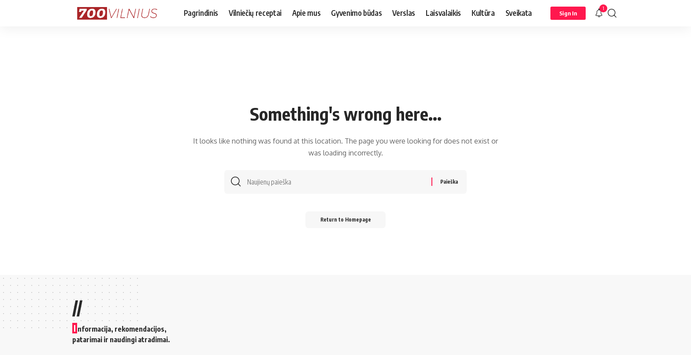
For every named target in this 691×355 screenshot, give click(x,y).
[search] (612, 13)
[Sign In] (568, 13)
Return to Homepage (346, 222)
